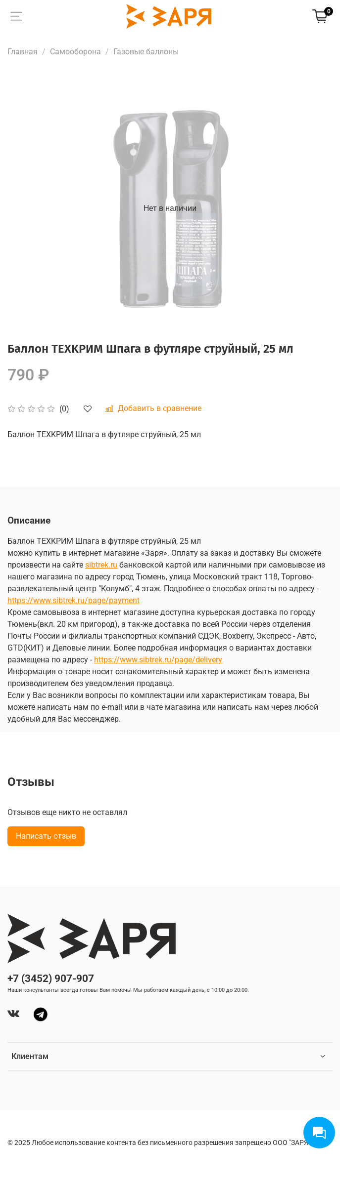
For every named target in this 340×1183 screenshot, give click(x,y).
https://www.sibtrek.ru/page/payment (73, 600)
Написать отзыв (46, 836)
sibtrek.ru (101, 565)
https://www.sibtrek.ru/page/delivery (158, 659)
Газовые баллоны (146, 51)
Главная (22, 51)
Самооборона (75, 51)
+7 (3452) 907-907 (50, 978)
